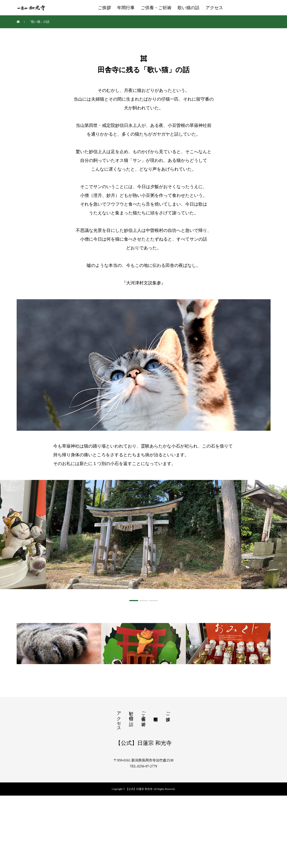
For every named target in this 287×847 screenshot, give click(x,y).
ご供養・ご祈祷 (156, 7)
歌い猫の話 (188, 7)
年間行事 (126, 7)
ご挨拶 (104, 7)
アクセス (214, 7)
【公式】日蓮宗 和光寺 (143, 794)
